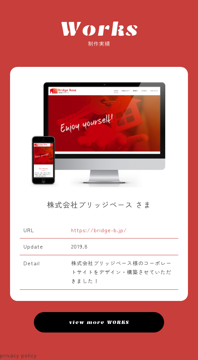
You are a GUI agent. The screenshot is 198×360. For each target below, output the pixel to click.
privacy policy (18, 355)
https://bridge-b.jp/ (99, 230)
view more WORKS (99, 322)
